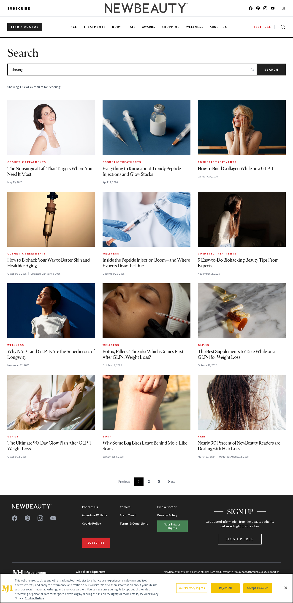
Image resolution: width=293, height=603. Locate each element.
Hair (201, 436)
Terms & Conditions (134, 523)
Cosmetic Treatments (26, 162)
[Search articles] (132, 69)
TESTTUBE (262, 27)
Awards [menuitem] (149, 27)
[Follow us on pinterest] (258, 8)
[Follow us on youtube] (272, 8)
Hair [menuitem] (132, 27)
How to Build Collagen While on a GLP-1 (235, 168)
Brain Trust (128, 515)
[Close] (286, 588)
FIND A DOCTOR (25, 27)
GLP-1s (203, 345)
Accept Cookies (257, 588)
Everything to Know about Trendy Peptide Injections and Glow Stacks (142, 171)
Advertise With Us (94, 515)
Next (171, 481)
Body (107, 436)
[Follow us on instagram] (265, 8)
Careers (125, 507)
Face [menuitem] (73, 27)
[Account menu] (284, 8)
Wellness (111, 253)
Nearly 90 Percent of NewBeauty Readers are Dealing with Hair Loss (239, 445)
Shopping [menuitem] (171, 27)
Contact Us (90, 507)
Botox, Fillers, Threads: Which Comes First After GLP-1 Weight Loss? (143, 354)
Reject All (225, 588)
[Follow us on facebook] (250, 8)
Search (271, 69)
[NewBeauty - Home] (146, 8)
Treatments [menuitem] (95, 27)
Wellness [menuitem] (194, 27)
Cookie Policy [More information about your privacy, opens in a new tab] (34, 598)
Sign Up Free (240, 539)
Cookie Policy (91, 523)
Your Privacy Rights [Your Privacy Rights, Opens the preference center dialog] (192, 588)
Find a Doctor (166, 507)
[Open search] (282, 27)
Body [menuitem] (116, 27)
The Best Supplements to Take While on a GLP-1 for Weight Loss (236, 354)
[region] (146, 588)
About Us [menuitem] (218, 27)
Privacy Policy (167, 515)
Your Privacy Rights (172, 526)
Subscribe (18, 8)
